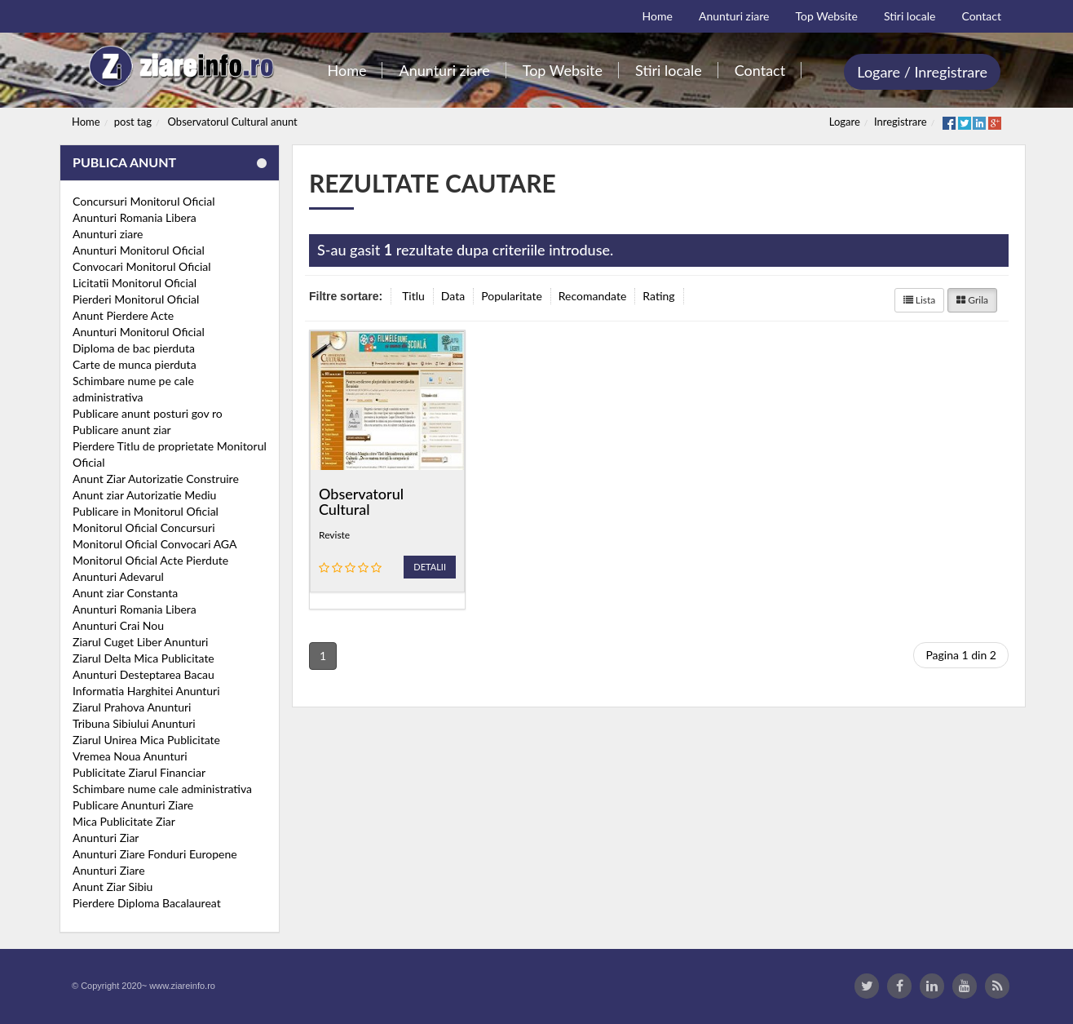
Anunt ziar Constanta (125, 593)
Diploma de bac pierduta (134, 348)
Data (453, 296)
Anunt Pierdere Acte (123, 315)
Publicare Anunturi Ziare (133, 805)
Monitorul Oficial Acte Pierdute (150, 560)
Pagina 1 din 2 (960, 655)
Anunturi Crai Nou (118, 625)
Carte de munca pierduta (134, 364)
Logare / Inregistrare (922, 72)
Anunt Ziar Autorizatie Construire (156, 478)
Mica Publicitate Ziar (124, 821)
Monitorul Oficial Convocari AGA (155, 544)
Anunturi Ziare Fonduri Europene (155, 854)
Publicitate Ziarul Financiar (139, 772)
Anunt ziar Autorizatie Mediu (144, 495)
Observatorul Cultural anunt (233, 121)
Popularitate (511, 296)
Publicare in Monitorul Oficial (146, 511)
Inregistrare (900, 121)
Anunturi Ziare (109, 870)
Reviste (334, 535)
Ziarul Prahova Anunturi (132, 707)
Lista (919, 300)
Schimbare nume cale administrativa (162, 789)
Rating (658, 296)
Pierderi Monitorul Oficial (136, 299)
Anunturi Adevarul (118, 576)
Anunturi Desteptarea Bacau (143, 674)
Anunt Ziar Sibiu (112, 886)
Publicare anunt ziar (122, 430)
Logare (844, 121)
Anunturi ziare (108, 234)
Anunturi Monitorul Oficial (139, 250)
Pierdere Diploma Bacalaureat (147, 903)
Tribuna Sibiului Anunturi (134, 723)
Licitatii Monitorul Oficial (134, 283)
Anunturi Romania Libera (134, 217)
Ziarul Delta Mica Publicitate (143, 658)
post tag (133, 121)
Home (86, 121)
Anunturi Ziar (106, 837)
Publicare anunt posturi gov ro (148, 413)
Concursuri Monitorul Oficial (144, 201)
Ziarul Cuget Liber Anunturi (140, 642)
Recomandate (593, 296)
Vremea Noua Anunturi (130, 756)
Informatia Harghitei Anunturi (146, 691)
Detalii (429, 566)
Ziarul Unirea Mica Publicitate (146, 740)
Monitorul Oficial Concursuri (144, 527)
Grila (972, 300)
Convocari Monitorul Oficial (142, 266)
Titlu (413, 296)
